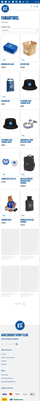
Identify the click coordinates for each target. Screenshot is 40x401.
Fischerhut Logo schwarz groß (6, 141)
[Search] (31, 7)
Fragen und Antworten (8, 357)
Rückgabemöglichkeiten (8, 381)
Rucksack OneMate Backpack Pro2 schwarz (26, 180)
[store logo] (5, 9)
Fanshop (13, 2)
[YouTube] (9, 344)
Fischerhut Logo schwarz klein (25, 102)
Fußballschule (24, 2)
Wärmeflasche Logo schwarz (27, 220)
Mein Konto (4, 375)
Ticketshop (9, 2)
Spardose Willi (6, 219)
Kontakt (3, 354)
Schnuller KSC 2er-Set (8, 178)
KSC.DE (2, 2)
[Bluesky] (13, 344)
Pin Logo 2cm (5, 101)
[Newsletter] (16, 344)
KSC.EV (6, 2)
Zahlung (3, 364)
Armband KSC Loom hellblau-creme (26, 141)
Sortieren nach (5, 27)
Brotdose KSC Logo (7, 64)
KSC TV (20, 2)
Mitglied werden (27, 2)
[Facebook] (2, 344)
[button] (36, 2)
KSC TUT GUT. (16, 2)
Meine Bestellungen (7, 378)
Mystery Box (24, 64)
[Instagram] (6, 344)
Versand (3, 361)
